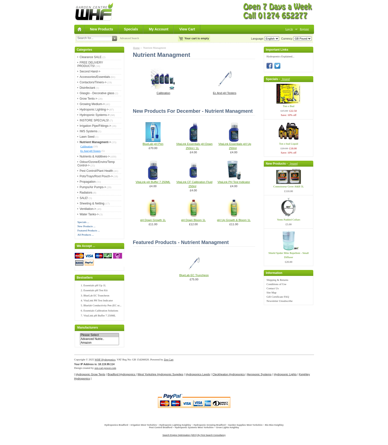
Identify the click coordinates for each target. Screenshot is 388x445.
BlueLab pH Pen (153, 143)
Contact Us (273, 288)
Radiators (86, 192)
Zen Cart (168, 359)
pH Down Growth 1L (153, 220)
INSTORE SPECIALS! (94, 120)
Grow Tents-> (88, 98)
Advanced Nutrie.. (99, 339)
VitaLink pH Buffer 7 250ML (99, 315)
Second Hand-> (90, 71)
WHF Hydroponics (105, 359)
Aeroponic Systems (259, 374)
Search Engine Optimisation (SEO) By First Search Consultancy (193, 435)
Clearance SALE (91, 57)
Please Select (99, 335)
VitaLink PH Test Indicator (98, 300)
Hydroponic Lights (285, 374)
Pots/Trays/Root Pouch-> (96, 176)
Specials (131, 29)
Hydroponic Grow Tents (90, 374)
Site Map (271, 292)
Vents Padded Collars (288, 219)
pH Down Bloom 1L (193, 220)
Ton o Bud (288, 106)
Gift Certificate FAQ (278, 296)
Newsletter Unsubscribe (279, 300)
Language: (257, 38)
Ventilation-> (88, 209)
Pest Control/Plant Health (96, 171)
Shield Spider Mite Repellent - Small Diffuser (288, 255)
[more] (285, 79)
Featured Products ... (88, 230)
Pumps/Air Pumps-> (93, 187)
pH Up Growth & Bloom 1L (234, 220)
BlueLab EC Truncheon (96, 295)
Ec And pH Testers (90, 150)
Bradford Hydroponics (122, 374)
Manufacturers (87, 328)
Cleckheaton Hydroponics (228, 374)
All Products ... (85, 234)
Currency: (286, 38)
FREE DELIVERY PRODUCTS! (90, 64)
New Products (101, 29)
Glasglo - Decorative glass (97, 93)
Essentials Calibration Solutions (100, 310)
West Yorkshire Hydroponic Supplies (160, 374)
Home (136, 47)
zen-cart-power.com (105, 367)
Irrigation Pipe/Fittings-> (95, 126)
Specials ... (83, 222)
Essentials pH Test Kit (95, 290)
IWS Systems (88, 131)
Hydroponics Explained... (280, 56)
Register (304, 28)
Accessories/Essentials (95, 77)
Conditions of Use (276, 284)
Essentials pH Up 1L (94, 285)
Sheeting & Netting (92, 203)
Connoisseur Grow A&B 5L (288, 186)
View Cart (187, 29)
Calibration (86, 146)
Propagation (88, 181)
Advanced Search (129, 38)
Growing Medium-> (92, 104)
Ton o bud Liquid (288, 143)
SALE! (84, 198)
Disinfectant (87, 87)
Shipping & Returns (277, 279)
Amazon (99, 343)
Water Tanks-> (89, 214)
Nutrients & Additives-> (95, 156)
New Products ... (86, 226)
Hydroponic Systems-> (95, 115)
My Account (159, 29)
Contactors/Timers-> (93, 82)
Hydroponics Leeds (198, 374)
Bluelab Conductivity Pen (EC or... (102, 305)
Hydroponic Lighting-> (94, 109)
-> (95, 142)
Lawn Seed (87, 136)
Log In (289, 28)
